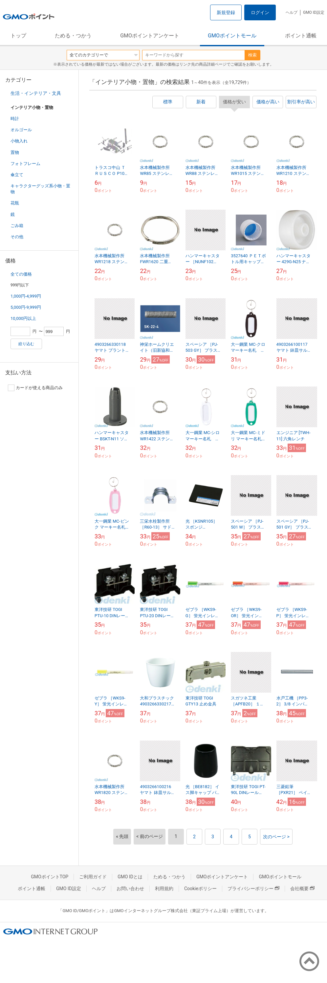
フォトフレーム (25, 163)
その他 (17, 236)
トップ (18, 35)
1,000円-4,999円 (26, 296)
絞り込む (26, 344)
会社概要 (302, 888)
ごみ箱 (17, 225)
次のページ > (276, 836)
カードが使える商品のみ (35, 388)
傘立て (17, 174)
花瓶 (15, 202)
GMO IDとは (130, 876)
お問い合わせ (130, 888)
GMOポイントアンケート (149, 35)
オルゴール (21, 129)
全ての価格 (21, 274)
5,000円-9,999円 (26, 307)
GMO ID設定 (313, 12)
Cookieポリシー (200, 888)
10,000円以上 (23, 318)
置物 (15, 152)
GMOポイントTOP (49, 876)
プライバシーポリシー (253, 888)
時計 (15, 118)
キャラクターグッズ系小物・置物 (40, 188)
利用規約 (164, 888)
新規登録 (226, 12)
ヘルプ (291, 12)
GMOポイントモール (232, 35)
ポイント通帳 (300, 35)
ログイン (260, 12)
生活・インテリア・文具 (36, 93)
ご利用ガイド (93, 876)
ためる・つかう (73, 35)
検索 (252, 54)
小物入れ (19, 140)
